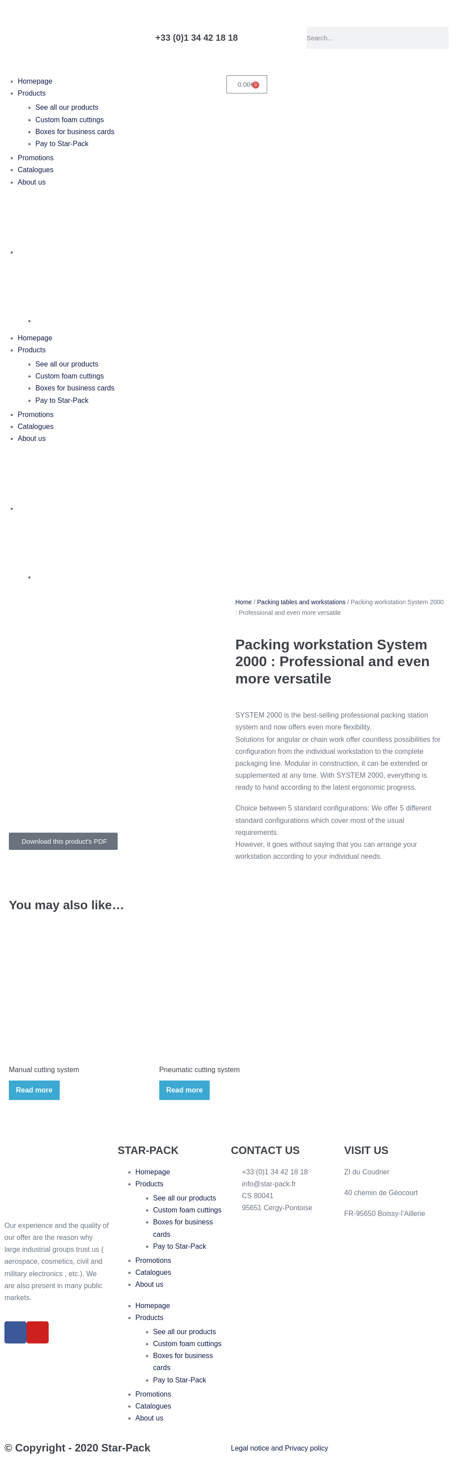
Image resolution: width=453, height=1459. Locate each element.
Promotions (36, 158)
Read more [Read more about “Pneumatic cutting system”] (184, 1090)
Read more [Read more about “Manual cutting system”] (34, 1090)
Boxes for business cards (75, 131)
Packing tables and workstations (301, 602)
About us (32, 182)
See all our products (66, 107)
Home (243, 602)
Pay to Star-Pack (61, 143)
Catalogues (36, 170)
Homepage (35, 81)
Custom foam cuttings (69, 120)
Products (32, 93)
